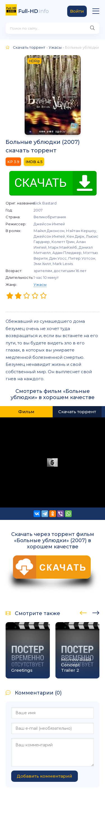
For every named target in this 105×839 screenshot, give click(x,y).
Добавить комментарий (44, 776)
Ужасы (40, 284)
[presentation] (83, 612)
